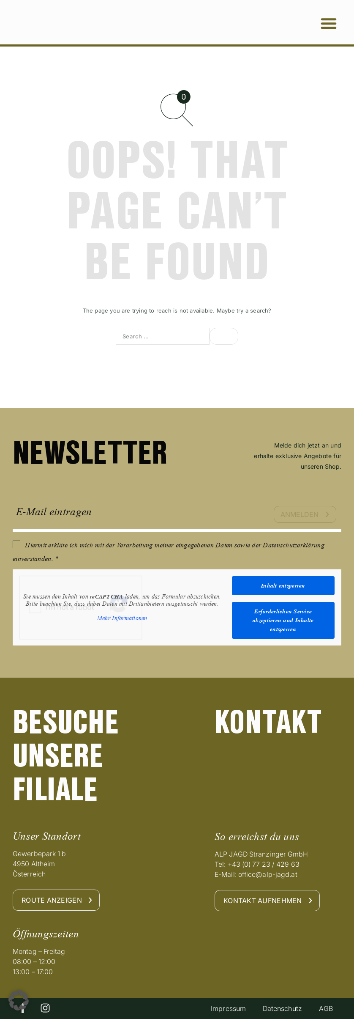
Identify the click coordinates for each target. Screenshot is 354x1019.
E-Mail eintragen (54, 511)
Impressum (227, 1008)
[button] (328, 23)
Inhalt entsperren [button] (283, 585)
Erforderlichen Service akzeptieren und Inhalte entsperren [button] (283, 620)
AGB (325, 1008)
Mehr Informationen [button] (122, 618)
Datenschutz (282, 1008)
